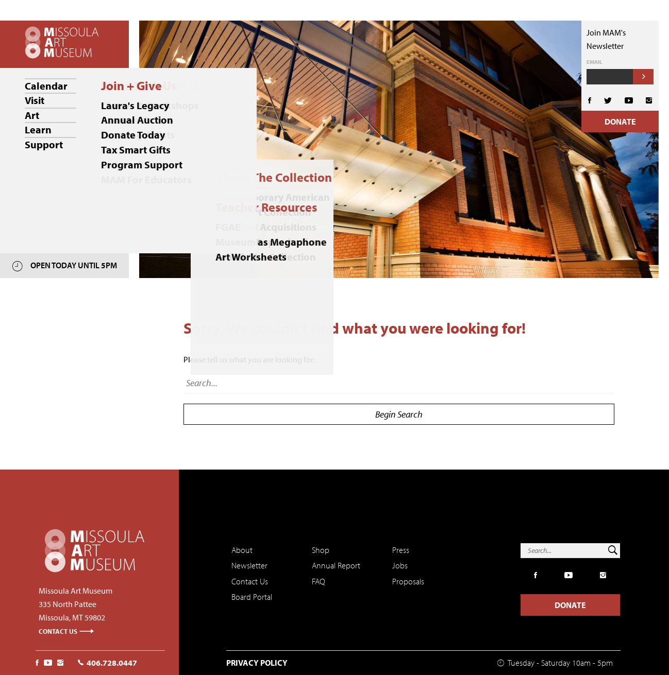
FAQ (318, 581)
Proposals (408, 581)
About (242, 550)
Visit (34, 100)
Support (44, 143)
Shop (320, 550)
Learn (38, 129)
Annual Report (336, 565)
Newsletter (249, 565)
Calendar (46, 85)
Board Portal (251, 597)
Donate (620, 121)
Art (32, 114)
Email (595, 62)
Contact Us (66, 631)
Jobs (400, 565)
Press (400, 550)
